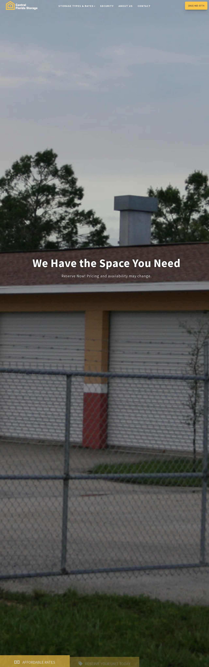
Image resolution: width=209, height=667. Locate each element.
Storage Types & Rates (76, 6)
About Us (126, 6)
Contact (144, 6)
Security (107, 6)
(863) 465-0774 (196, 5)
